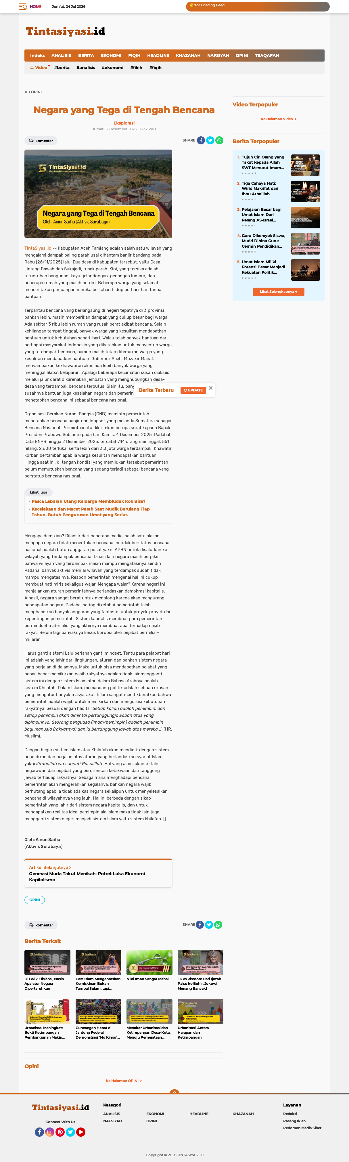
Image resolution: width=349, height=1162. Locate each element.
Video (41, 67)
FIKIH (137, 67)
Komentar (41, 140)
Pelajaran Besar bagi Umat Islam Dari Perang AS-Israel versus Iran (261, 215)
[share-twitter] (210, 140)
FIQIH (134, 55)
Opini (31, 1066)
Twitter (73, 1134)
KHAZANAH (188, 55)
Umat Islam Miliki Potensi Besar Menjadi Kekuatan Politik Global (263, 267)
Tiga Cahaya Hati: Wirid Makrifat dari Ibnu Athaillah (260, 188)
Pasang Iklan (294, 1121)
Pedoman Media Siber (302, 1128)
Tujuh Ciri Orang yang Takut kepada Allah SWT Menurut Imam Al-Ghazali (263, 162)
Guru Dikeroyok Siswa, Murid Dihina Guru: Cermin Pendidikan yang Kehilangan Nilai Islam (263, 241)
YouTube (84, 1134)
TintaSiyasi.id (37, 248)
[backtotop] (174, 1094)
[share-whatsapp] (219, 140)
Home (35, 6)
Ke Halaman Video (278, 119)
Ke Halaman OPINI (124, 1081)
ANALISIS (61, 55)
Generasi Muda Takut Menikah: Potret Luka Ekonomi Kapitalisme (87, 876)
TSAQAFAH (267, 55)
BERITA (86, 55)
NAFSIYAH (218, 55)
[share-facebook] (201, 140)
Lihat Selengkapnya (279, 291)
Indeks (37, 55)
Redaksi (290, 1114)
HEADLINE (158, 55)
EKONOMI (111, 55)
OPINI (242, 55)
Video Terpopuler (255, 105)
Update (193, 390)
